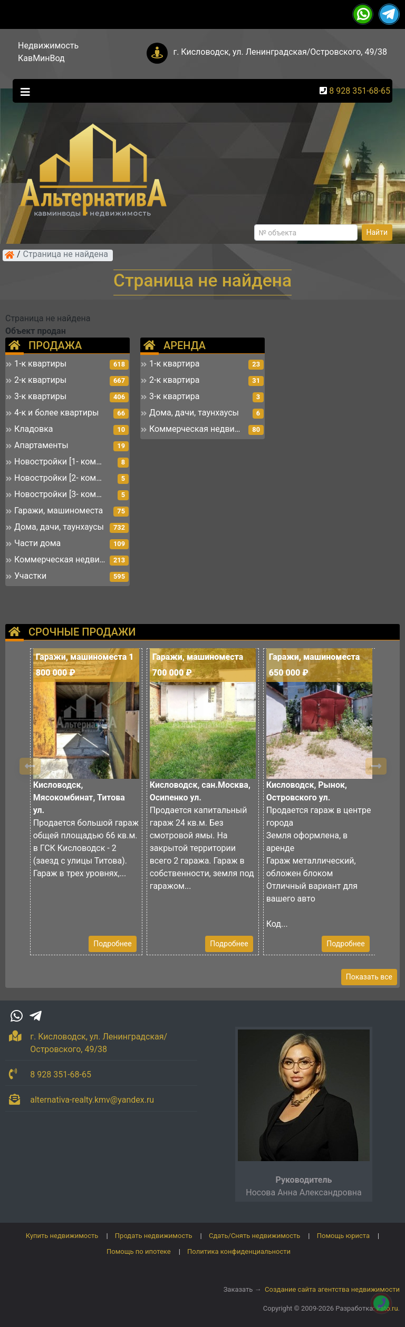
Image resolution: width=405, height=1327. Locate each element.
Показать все (369, 977)
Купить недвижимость (62, 1236)
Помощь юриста (343, 1236)
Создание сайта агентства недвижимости (332, 1289)
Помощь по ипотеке (139, 1251)
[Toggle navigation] (23, 91)
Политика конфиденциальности (239, 1251)
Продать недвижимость (153, 1236)
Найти (377, 232)
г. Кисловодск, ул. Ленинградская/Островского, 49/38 (280, 52)
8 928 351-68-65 (359, 91)
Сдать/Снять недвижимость (254, 1236)
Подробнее (112, 943)
